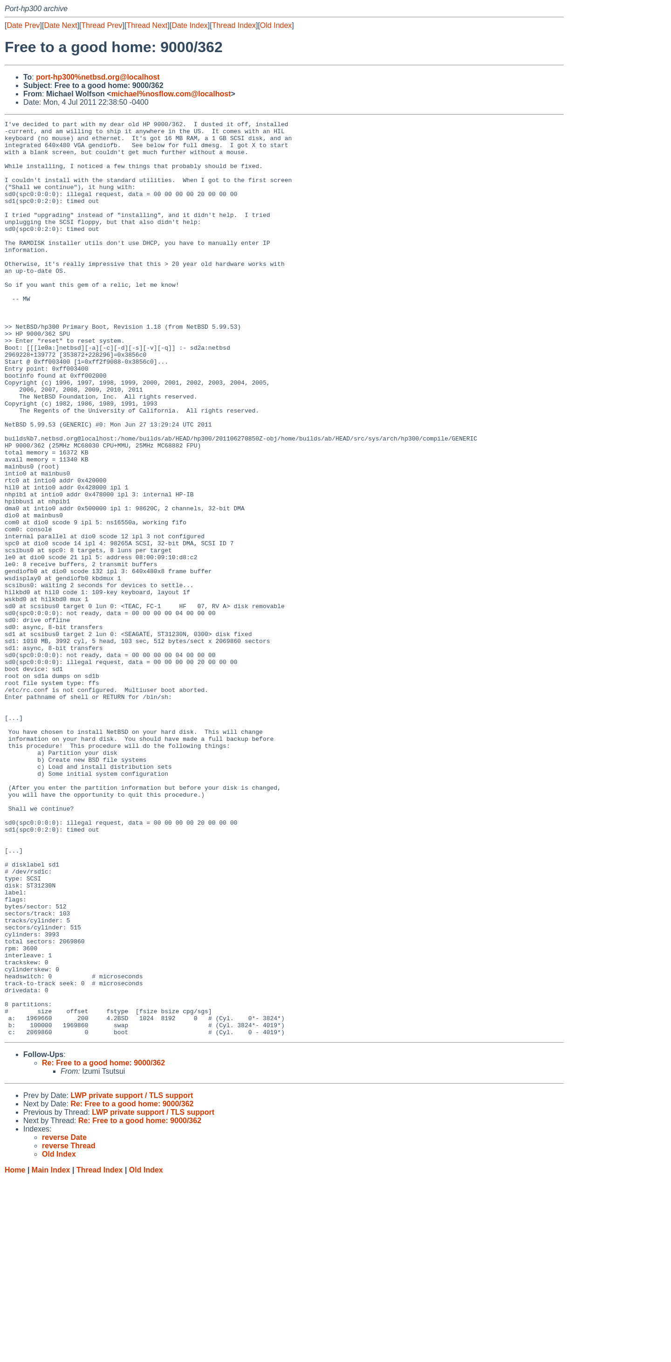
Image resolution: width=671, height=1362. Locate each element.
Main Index (51, 1353)
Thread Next (146, 25)
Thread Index (234, 25)
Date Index (189, 25)
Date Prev (23, 25)
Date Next (60, 25)
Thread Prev (102, 25)
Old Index (276, 25)
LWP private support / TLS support (131, 1278)
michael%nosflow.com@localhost (171, 94)
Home (15, 1353)
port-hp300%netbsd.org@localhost (97, 77)
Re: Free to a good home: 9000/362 (103, 1246)
